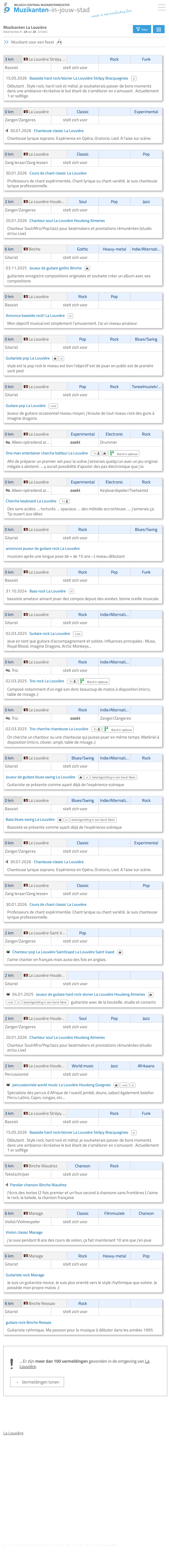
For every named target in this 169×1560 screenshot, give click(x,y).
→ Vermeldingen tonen (37, 1382)
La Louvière (13, 1433)
